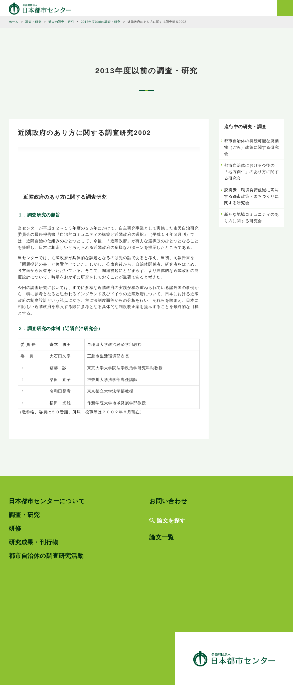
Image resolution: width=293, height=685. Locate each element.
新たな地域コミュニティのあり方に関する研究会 (251, 217)
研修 (15, 528)
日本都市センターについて (47, 501)
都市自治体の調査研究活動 (46, 555)
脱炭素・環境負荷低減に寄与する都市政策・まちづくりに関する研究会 (251, 196)
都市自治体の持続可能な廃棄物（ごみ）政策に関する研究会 (251, 147)
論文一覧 (161, 537)
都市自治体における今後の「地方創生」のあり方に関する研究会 (251, 171)
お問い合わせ (168, 501)
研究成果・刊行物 (33, 542)
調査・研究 (24, 514)
